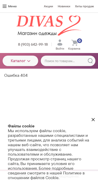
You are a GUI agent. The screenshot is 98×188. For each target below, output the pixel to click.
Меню (10, 6)
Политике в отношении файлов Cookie (46, 175)
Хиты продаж (84, 6)
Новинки (64, 6)
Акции (48, 6)
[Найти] (90, 61)
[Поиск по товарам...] (68, 61)
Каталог (20, 60)
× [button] (93, 119)
